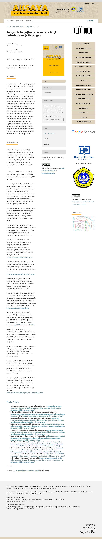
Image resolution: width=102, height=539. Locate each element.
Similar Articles (13, 402)
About (28, 21)
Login (93, 3)
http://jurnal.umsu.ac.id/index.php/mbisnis (21, 274)
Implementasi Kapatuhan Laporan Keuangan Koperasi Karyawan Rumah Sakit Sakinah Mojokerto (37, 431)
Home (9, 27)
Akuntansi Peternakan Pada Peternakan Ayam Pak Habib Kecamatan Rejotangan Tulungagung (37, 450)
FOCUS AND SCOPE (83, 44)
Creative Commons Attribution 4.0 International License (53, 170)
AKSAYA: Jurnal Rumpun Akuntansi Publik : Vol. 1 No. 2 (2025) (37, 421)
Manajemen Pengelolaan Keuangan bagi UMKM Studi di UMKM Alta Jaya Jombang (35, 419)
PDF (45, 81)
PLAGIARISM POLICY (83, 76)
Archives (19, 21)
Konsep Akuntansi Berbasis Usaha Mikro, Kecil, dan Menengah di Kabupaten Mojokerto (36, 459)
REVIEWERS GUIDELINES (83, 67)
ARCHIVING (83, 108)
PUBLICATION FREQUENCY (83, 94)
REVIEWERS (83, 53)
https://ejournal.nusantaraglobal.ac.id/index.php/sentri (25, 393)
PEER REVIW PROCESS (83, 62)
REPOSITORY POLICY (83, 99)
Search (90, 21)
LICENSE (83, 80)
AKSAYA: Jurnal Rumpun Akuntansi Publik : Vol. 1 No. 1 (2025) (42, 416)
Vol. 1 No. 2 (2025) (26, 27)
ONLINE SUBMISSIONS (83, 122)
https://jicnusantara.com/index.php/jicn (20, 257)
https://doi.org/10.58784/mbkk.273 (18, 308)
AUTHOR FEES (83, 113)
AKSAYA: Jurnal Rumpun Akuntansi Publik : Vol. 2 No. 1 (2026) (38, 433)
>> (11, 466)
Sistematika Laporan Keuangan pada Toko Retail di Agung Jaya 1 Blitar (36, 407)
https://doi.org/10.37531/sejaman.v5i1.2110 (21, 325)
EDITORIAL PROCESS (83, 57)
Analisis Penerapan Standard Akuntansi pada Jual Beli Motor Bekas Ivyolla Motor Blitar (38, 437)
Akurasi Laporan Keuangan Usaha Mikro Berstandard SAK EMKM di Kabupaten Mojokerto (37, 425)
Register (86, 3)
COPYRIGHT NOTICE (83, 85)
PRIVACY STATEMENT (83, 90)
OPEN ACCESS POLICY (83, 103)
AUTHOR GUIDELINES (83, 48)
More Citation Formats (52, 119)
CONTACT (83, 117)
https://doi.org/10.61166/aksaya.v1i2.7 (22, 59)
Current (10, 21)
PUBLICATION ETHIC (83, 71)
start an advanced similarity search (27, 471)
